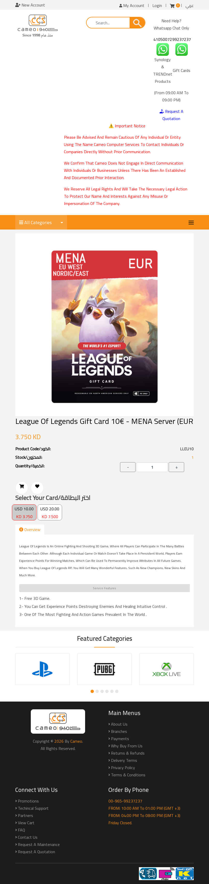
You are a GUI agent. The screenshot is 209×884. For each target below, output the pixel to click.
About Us (119, 724)
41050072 (162, 39)
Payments (120, 738)
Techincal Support (33, 808)
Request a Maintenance (39, 844)
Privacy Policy (123, 767)
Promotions (28, 801)
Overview (29, 529)
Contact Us (28, 837)
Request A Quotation (171, 114)
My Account (131, 5)
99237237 (181, 39)
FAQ (21, 830)
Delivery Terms (124, 760)
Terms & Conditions (128, 774)
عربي (189, 5)
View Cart (26, 822)
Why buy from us (127, 745)
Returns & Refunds (128, 753)
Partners (25, 815)
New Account (30, 5)
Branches (119, 731)
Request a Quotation (36, 851)
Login (157, 5)
